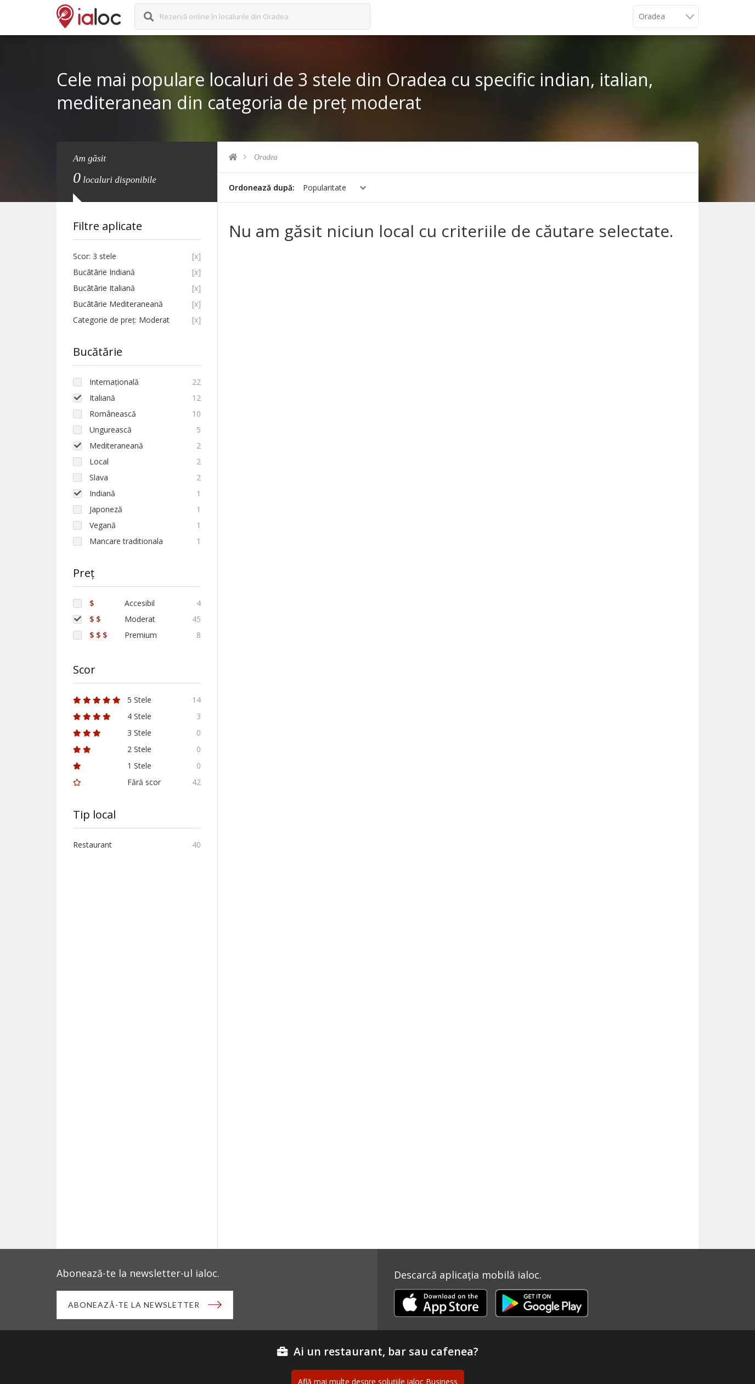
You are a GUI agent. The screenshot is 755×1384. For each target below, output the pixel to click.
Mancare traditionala (126, 541)
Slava (98, 477)
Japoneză (105, 509)
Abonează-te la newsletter (134, 1304)
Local (99, 461)
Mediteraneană (116, 445)
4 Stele (112, 716)
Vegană (102, 525)
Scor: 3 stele (94, 256)
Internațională (114, 382)
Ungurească (110, 429)
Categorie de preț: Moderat (121, 320)
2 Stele (112, 749)
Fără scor (117, 782)
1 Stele (112, 765)
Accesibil (122, 603)
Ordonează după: (262, 187)
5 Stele (112, 699)
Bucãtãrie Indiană (104, 272)
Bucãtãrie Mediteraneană (118, 304)
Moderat (122, 619)
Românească (112, 413)
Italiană (102, 398)
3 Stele (112, 732)
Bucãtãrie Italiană (104, 288)
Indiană (102, 493)
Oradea (266, 157)
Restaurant (92, 844)
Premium (123, 635)
